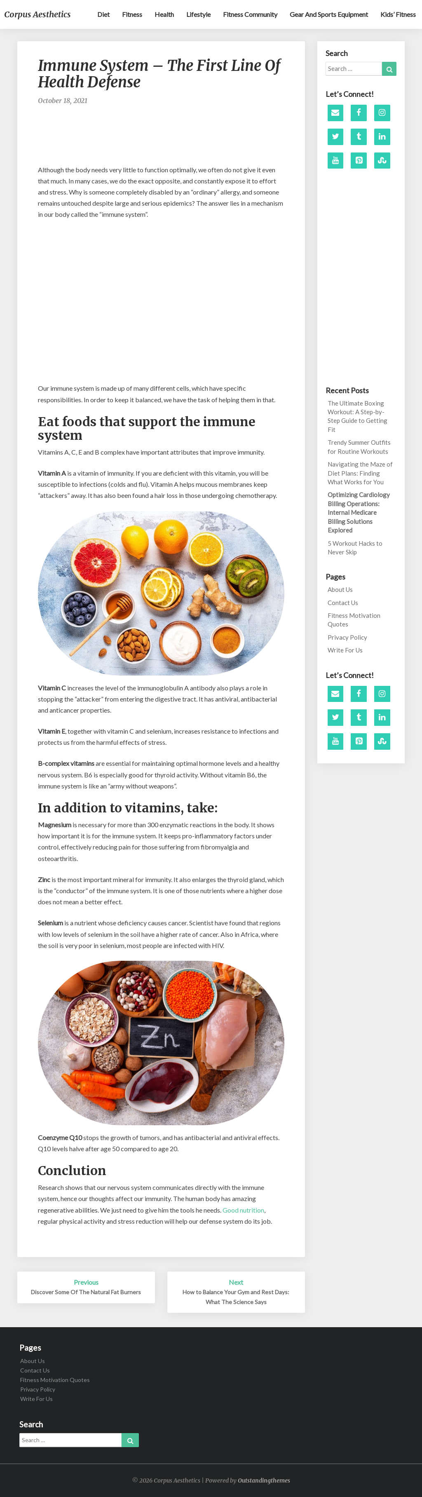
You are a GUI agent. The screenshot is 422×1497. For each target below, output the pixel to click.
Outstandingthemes (264, 1480)
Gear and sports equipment (329, 14)
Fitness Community (250, 14)
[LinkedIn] (382, 137)
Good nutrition (243, 1210)
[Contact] (336, 113)
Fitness (132, 14)
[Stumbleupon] (382, 161)
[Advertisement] (188, 138)
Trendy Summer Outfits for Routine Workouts (359, 447)
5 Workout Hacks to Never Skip (355, 548)
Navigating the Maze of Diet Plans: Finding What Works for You (360, 473)
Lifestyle (198, 14)
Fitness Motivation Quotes (354, 620)
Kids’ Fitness (398, 14)
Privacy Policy (347, 637)
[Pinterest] (359, 161)
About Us (340, 589)
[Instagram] (382, 113)
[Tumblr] (359, 137)
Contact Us (343, 602)
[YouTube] (336, 161)
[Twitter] (336, 137)
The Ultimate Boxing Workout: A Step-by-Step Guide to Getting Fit (357, 416)
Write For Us (345, 650)
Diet (103, 14)
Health (164, 14)
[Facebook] (359, 113)
